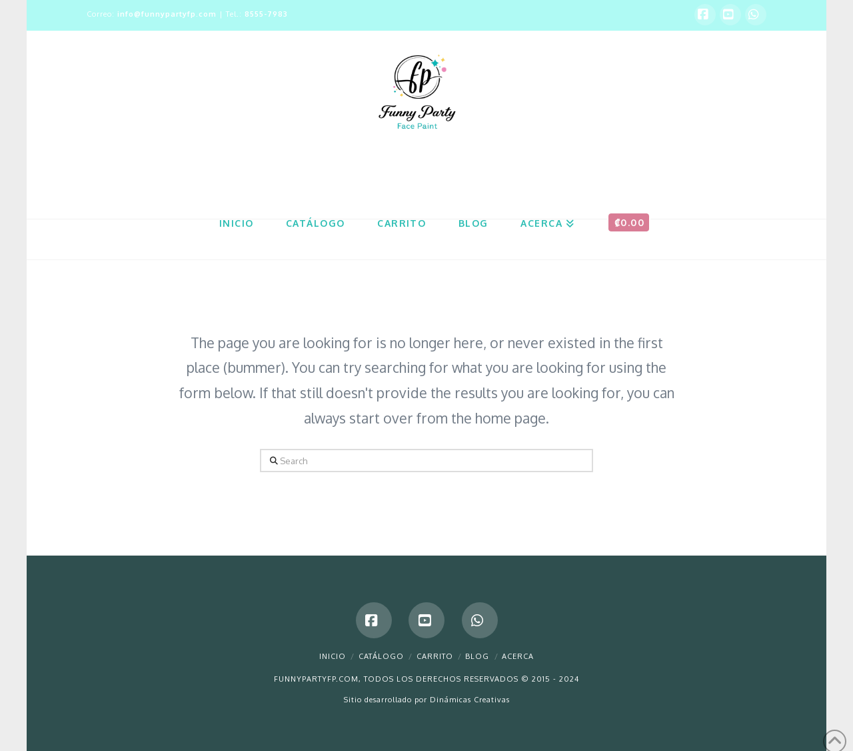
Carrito (435, 656)
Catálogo (381, 656)
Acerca (518, 656)
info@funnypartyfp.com (167, 14)
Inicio (332, 656)
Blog (477, 656)
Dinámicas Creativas (470, 699)
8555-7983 (266, 14)
